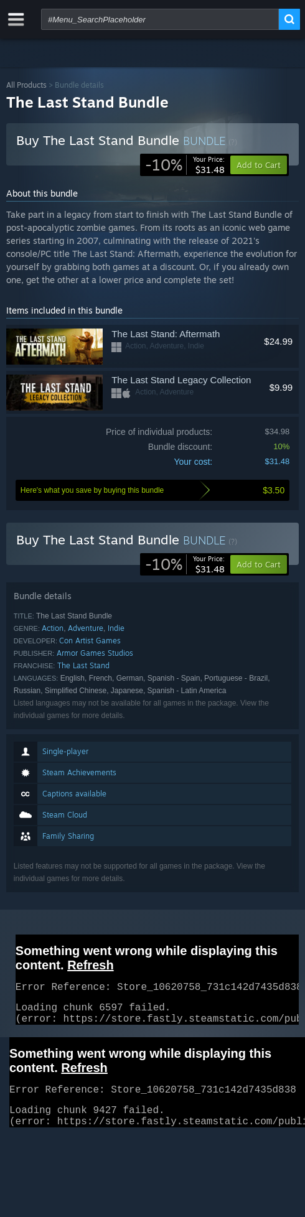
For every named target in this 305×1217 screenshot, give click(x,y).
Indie (116, 628)
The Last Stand (83, 665)
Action (52, 628)
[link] (184, 165)
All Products (26, 85)
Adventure (85, 628)
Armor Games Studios (95, 653)
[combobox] (160, 19)
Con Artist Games (90, 640)
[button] (259, 564)
